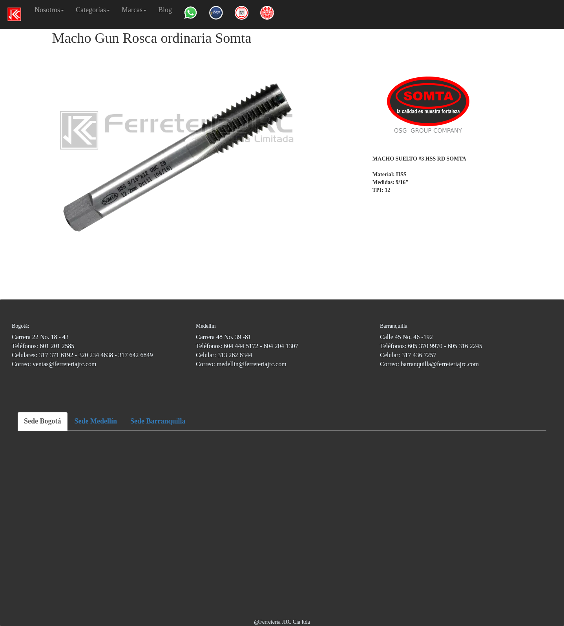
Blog (165, 10)
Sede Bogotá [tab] (42, 421)
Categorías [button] (93, 10)
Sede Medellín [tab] (96, 421)
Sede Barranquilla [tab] (158, 421)
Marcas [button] (134, 10)
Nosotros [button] (49, 10)
